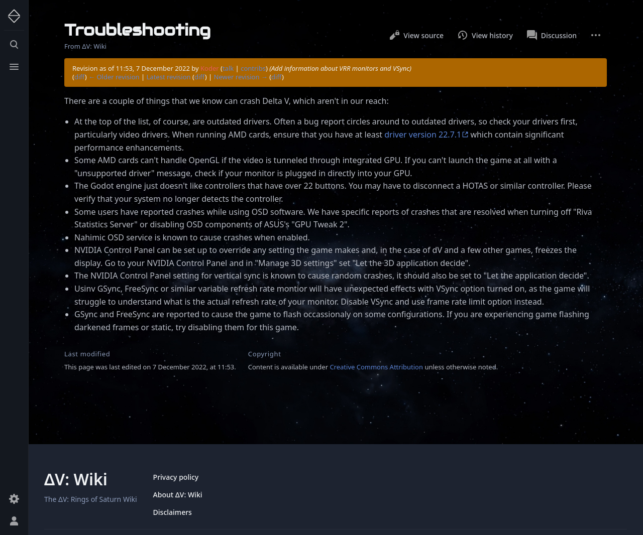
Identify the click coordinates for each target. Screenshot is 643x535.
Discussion (552, 35)
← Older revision (114, 76)
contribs (253, 68)
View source (416, 35)
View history (485, 35)
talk (228, 68)
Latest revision (169, 76)
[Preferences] (14, 499)
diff (79, 76)
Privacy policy (176, 477)
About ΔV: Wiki (177, 494)
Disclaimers (172, 512)
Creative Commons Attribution (376, 366)
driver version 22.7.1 (422, 134)
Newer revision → (241, 76)
